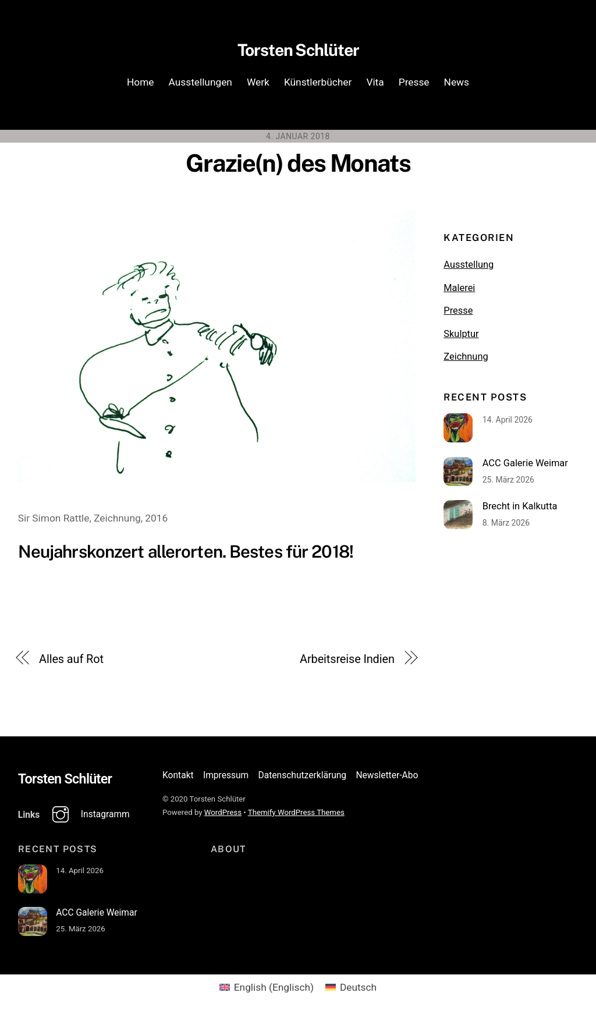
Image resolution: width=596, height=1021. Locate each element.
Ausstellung (469, 268)
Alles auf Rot (71, 662)
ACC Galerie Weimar (525, 465)
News (456, 84)
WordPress (223, 815)
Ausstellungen (200, 84)
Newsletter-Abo (387, 778)
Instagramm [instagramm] (88, 818)
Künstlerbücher (318, 84)
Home (140, 84)
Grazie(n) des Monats (298, 166)
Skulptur (461, 336)
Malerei (459, 290)
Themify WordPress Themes (296, 815)
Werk (258, 84)
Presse (414, 84)
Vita (375, 84)
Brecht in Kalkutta (520, 509)
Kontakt (178, 778)
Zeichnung (466, 359)
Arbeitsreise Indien (347, 662)
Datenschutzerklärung (302, 778)
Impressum (226, 778)
